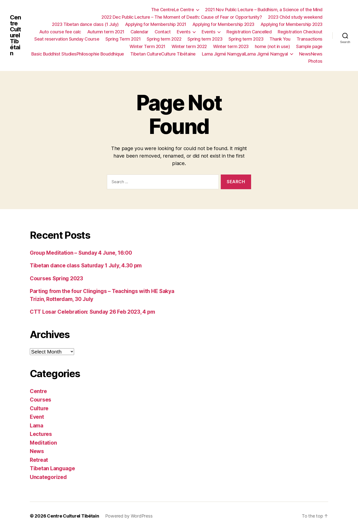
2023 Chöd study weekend (295, 17)
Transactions (309, 39)
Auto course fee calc (60, 31)
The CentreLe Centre (172, 9)
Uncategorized (48, 477)
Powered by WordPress (129, 516)
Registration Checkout (300, 31)
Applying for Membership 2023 (223, 24)
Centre (38, 391)
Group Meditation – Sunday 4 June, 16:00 (81, 253)
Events (183, 31)
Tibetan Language (52, 468)
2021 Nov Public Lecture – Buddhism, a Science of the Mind (263, 9)
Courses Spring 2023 (56, 278)
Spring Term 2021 (122, 39)
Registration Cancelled (248, 31)
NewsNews (310, 54)
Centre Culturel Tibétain (15, 35)
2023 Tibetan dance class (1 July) (85, 24)
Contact (163, 31)
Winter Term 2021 (147, 46)
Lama (36, 425)
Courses (40, 400)
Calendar (139, 31)
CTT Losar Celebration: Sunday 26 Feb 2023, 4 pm (92, 312)
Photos (315, 61)
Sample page (309, 46)
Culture (39, 408)
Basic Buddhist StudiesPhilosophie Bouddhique (77, 54)
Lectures (41, 434)
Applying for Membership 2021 (155, 24)
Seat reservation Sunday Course (66, 39)
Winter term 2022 (189, 46)
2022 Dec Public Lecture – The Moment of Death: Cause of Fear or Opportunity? (181, 17)
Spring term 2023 (204, 39)
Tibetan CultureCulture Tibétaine (163, 54)
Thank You (279, 39)
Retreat (39, 460)
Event (37, 417)
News (37, 451)
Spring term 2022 (164, 39)
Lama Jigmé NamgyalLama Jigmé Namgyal (245, 54)
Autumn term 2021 (105, 31)
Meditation (43, 443)
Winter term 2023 (231, 46)
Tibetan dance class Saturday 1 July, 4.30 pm (86, 265)
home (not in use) (272, 46)
